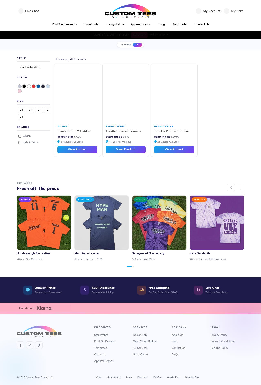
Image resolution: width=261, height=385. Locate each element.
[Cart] (233, 11)
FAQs (175, 354)
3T (30, 110)
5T (39, 110)
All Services (140, 348)
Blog (174, 341)
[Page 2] (133, 266)
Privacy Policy (218, 335)
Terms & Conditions (222, 341)
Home (127, 44)
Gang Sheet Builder (145, 341)
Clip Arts (99, 354)
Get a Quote (140, 354)
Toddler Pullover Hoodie (171, 131)
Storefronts (101, 335)
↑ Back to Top (237, 377)
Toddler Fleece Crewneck (124, 131)
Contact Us (178, 348)
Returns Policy (219, 348)
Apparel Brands (104, 361)
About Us (177, 335)
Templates (100, 348)
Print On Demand (105, 341)
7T (21, 116)
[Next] (240, 187)
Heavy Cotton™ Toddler (74, 131)
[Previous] (231, 187)
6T (47, 110)
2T (21, 110)
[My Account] (208, 11)
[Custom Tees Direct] (130, 11)
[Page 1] (129, 266)
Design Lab (140, 335)
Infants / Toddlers (29, 67)
